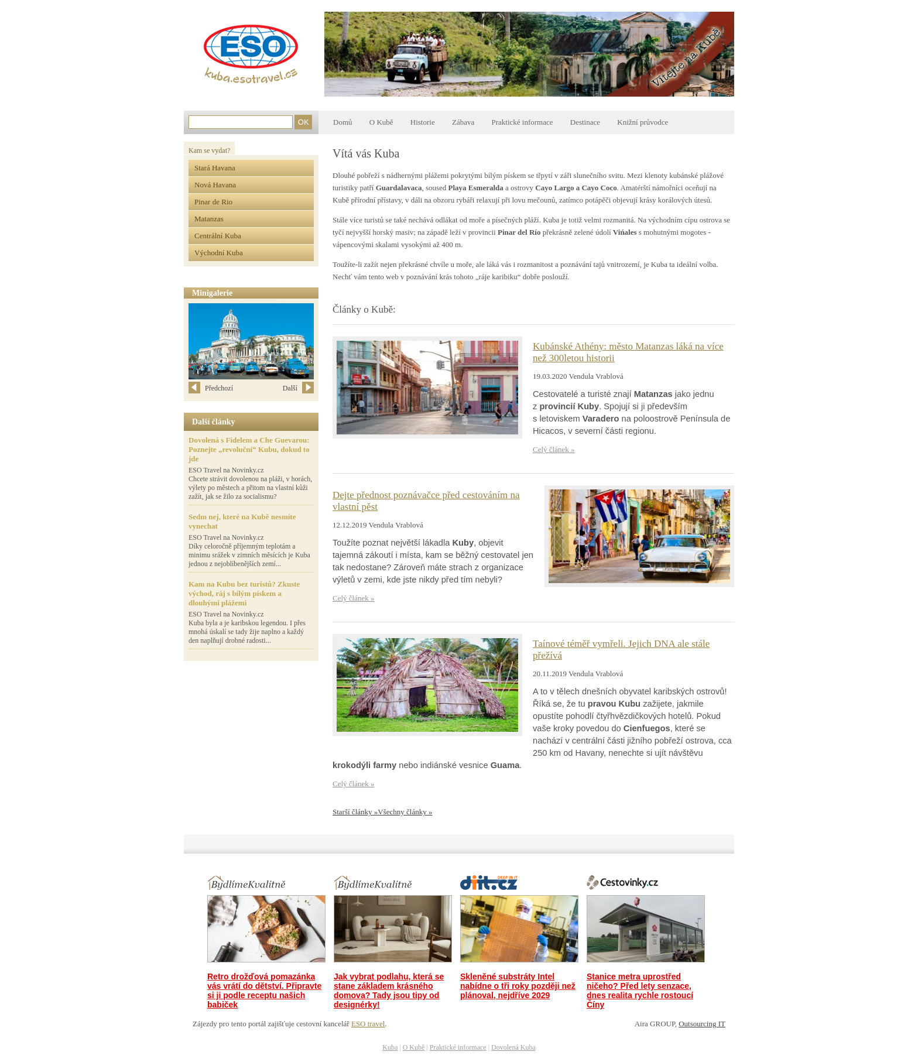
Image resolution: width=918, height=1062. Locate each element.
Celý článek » (553, 449)
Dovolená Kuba (513, 1047)
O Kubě (381, 122)
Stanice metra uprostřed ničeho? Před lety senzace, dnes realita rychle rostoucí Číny (640, 990)
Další (298, 388)
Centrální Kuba (217, 235)
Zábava (463, 122)
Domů (342, 122)
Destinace (585, 122)
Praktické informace (522, 122)
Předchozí (211, 388)
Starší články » (355, 811)
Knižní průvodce (642, 122)
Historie (422, 122)
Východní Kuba (218, 252)
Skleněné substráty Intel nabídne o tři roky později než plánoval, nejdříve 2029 (518, 986)
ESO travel (368, 1023)
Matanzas (209, 218)
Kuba (390, 1047)
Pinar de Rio (213, 201)
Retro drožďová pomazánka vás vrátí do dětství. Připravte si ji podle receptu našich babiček (264, 990)
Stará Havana (214, 167)
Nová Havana (215, 184)
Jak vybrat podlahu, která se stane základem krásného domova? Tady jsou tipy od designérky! (389, 990)
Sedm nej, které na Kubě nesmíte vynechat (242, 521)
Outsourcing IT (702, 1023)
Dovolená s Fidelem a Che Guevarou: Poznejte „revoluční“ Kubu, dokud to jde (249, 449)
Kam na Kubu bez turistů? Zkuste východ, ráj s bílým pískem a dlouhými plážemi (244, 593)
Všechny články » (405, 811)
